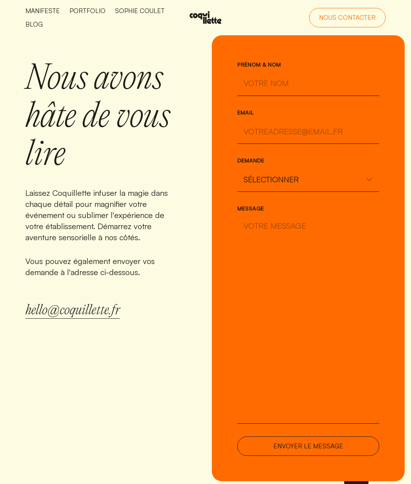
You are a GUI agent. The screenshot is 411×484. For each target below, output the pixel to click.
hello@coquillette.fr (72, 310)
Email (245, 112)
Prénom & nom (259, 64)
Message (250, 208)
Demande (250, 160)
